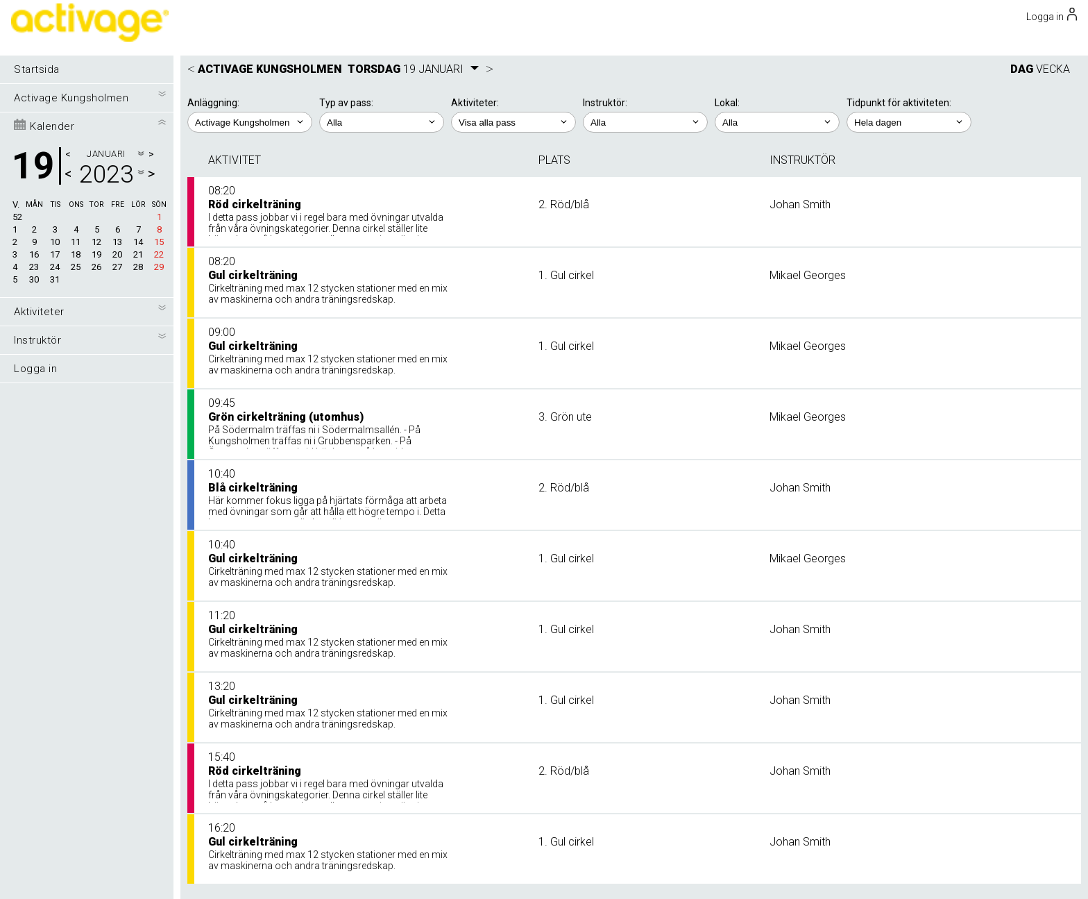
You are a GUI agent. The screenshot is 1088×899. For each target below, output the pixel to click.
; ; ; (777, 122)
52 (17, 217)
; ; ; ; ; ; (513, 122)
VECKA (1053, 69)
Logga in (35, 368)
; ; (381, 122)
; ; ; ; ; (645, 122)
